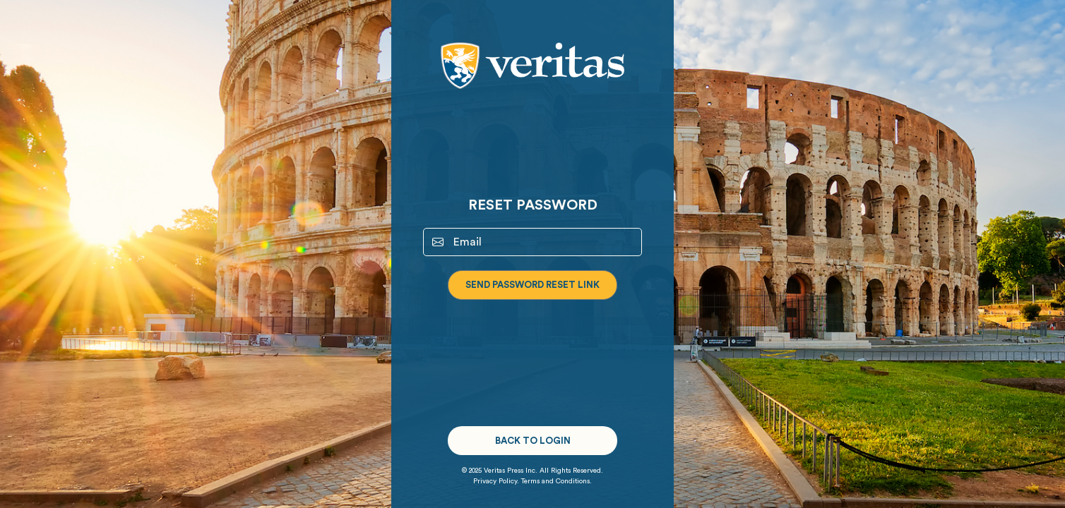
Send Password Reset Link (532, 284)
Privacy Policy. (496, 481)
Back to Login (533, 440)
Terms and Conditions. (556, 481)
